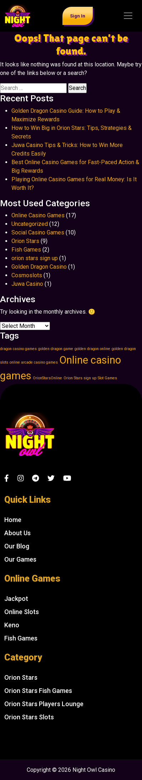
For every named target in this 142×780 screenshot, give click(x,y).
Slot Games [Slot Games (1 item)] (107, 378)
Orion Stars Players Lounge (43, 704)
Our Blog (16, 546)
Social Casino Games (37, 232)
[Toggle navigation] (128, 15)
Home (12, 519)
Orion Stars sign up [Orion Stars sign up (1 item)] (80, 378)
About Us (17, 533)
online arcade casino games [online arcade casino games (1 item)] (34, 362)
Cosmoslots (26, 275)
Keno (11, 625)
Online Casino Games (38, 215)
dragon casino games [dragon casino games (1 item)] (18, 348)
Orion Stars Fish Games (38, 690)
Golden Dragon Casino (39, 266)
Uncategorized (29, 224)
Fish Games (26, 249)
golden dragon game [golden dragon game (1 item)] (55, 348)
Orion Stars (25, 241)
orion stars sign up (34, 258)
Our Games (20, 559)
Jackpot (16, 598)
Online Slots (21, 612)
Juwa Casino (27, 283)
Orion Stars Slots (29, 717)
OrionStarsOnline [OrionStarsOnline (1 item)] (47, 378)
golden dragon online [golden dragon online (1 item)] (92, 348)
